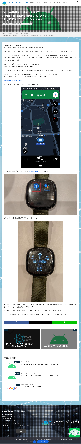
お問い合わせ (66, 2)
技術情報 (46, 2)
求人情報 (59, 2)
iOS (18, 384)
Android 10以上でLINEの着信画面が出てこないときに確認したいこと (43, 375)
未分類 (18, 373)
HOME (4, 33)
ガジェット (27, 23)
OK (34, 441)
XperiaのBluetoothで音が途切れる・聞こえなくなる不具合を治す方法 (43, 364)
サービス (39, 2)
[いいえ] (79, 440)
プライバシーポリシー (43, 441)
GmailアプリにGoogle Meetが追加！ (33, 386)
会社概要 (32, 2)
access (20, 431)
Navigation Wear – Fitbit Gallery (13, 80)
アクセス (52, 2)
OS (21, 33)
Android (23, 23)
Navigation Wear (33, 171)
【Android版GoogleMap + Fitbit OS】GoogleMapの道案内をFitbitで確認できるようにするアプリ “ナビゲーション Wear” (28, 35)
